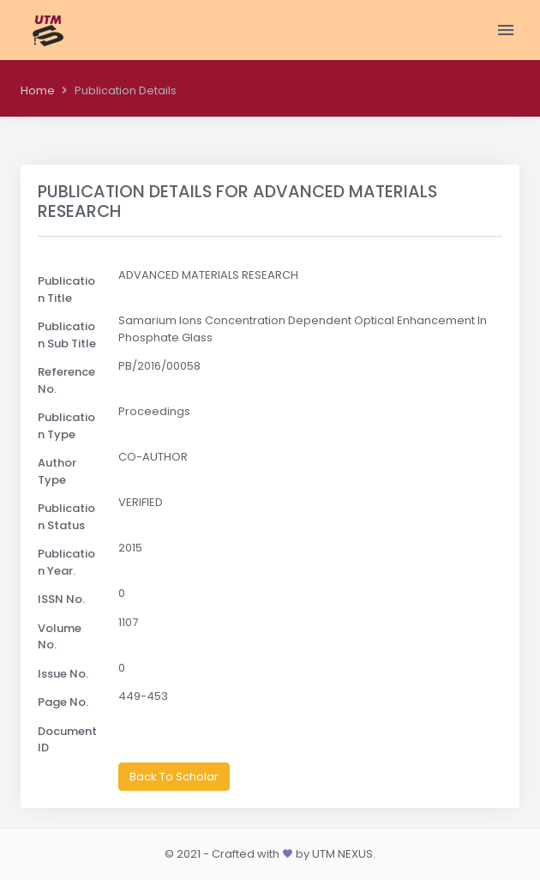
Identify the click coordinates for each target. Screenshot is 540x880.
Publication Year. (66, 562)
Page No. (63, 702)
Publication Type (66, 426)
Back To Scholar (174, 776)
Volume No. (59, 637)
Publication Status (66, 516)
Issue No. (63, 674)
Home (38, 90)
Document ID (67, 739)
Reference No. (66, 380)
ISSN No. (61, 599)
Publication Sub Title (67, 335)
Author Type (57, 471)
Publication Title (66, 289)
